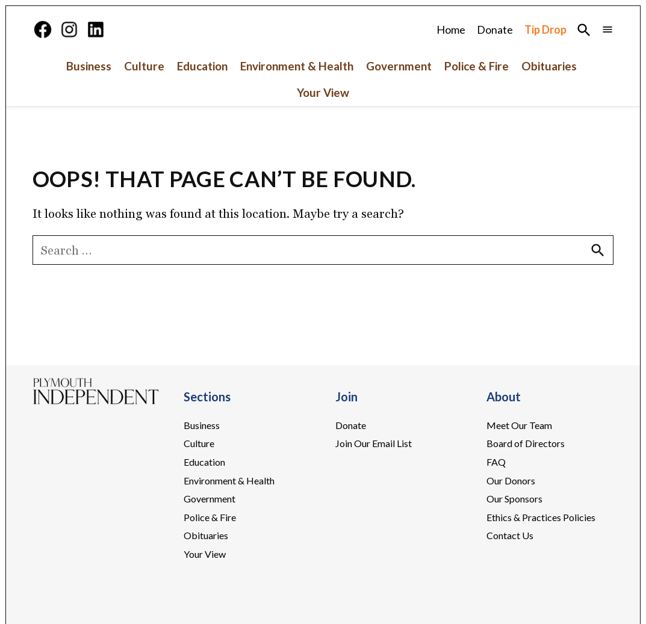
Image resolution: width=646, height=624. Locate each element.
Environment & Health (296, 85)
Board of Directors (525, 462)
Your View (323, 112)
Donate (495, 39)
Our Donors (510, 499)
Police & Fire (476, 85)
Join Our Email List (373, 462)
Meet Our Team (519, 443)
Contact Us (509, 554)
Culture (144, 85)
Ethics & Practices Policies (540, 536)
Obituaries (549, 85)
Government (399, 85)
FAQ (496, 480)
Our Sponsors (514, 517)
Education (202, 85)
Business (88, 85)
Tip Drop (545, 39)
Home (450, 39)
